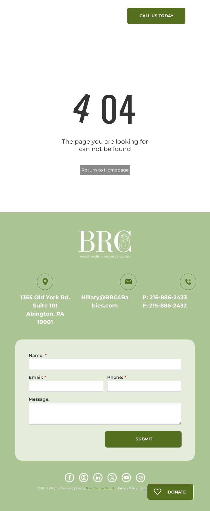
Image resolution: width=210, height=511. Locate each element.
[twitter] (112, 478)
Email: (36, 377)
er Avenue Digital (102, 488)
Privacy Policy (127, 488)
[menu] (198, 17)
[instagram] (83, 478)
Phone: (115, 377)
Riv (88, 488)
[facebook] (69, 478)
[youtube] (126, 478)
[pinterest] (140, 478)
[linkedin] (98, 478)
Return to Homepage (105, 170)
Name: (36, 355)
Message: (39, 399)
